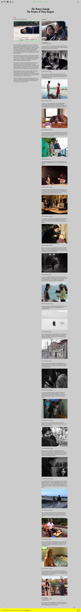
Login (78, 2)
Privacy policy (27, 610)
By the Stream (45, 601)
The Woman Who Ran (46, 362)
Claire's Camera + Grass (47, 305)
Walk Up (43, 480)
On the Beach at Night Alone (48, 246)
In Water (43, 511)
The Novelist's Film (46, 449)
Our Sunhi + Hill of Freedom (47, 160)
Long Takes (16, 42)
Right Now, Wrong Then (47, 188)
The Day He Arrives (46, 73)
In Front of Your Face (46, 421)
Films (15, 17)
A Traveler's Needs (45, 569)
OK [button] (78, 610)
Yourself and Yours (45, 217)
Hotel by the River (45, 333)
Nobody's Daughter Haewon (47, 131)
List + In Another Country (47, 102)
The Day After (44, 275)
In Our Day (44, 540)
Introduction (44, 391)
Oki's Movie (44, 45)
